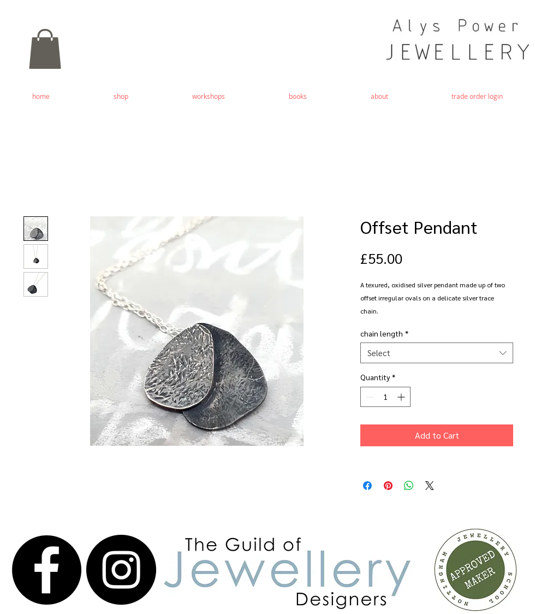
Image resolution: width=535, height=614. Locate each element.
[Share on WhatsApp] (408, 485)
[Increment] (402, 396)
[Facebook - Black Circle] (46, 570)
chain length (384, 333)
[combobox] (436, 353)
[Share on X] (429, 485)
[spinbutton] (385, 396)
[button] (45, 49)
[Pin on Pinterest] (388, 485)
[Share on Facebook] (367, 485)
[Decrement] (369, 396)
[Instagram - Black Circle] (121, 570)
